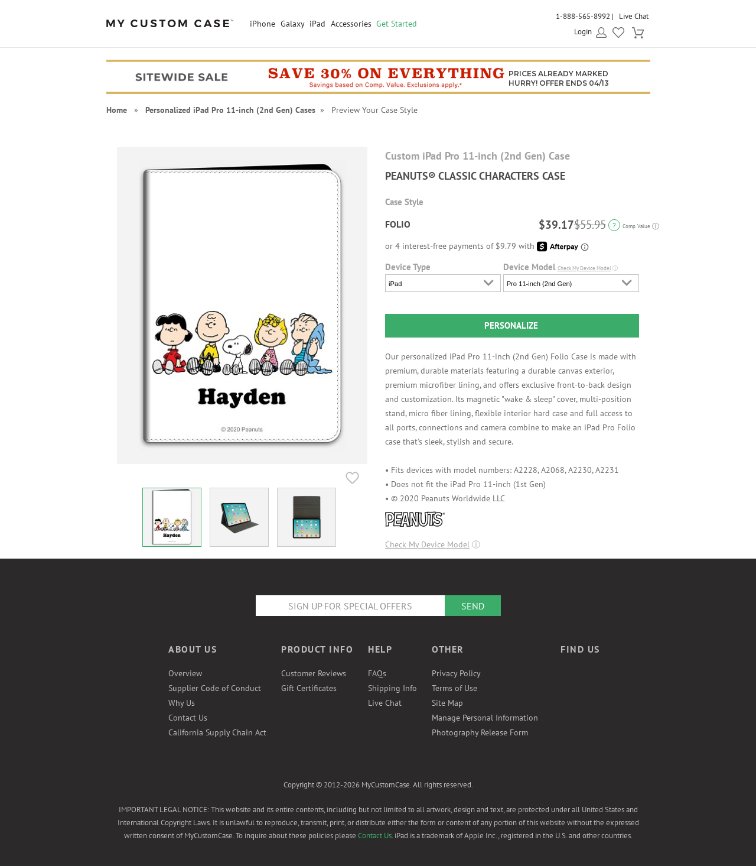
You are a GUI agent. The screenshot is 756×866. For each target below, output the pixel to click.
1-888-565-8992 (583, 16)
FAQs (377, 673)
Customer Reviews (313, 673)
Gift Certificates (309, 688)
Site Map (447, 703)
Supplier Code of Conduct (214, 688)
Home (116, 110)
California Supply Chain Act (217, 732)
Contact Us (187, 717)
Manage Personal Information (485, 717)
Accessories (351, 23)
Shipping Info (392, 688)
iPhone (262, 23)
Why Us (181, 703)
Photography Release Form (480, 732)
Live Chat (634, 16)
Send (472, 606)
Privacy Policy (456, 673)
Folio (397, 224)
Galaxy (293, 23)
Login (583, 32)
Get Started (396, 23)
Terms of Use (454, 688)
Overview (185, 673)
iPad (317, 23)
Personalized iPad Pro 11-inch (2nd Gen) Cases (230, 110)
